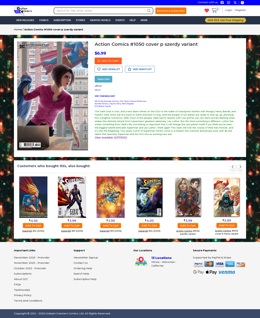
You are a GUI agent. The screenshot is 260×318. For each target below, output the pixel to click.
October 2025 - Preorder (30, 268)
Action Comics (184, 231)
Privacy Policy (22, 295)
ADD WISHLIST (108, 69)
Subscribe (103, 79)
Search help (81, 273)
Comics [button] (43, 20)
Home (18, 29)
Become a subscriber (171, 10)
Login (229, 10)
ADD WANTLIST (140, 69)
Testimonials (22, 289)
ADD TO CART (108, 60)
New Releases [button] (25, 20)
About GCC (21, 279)
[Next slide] (240, 168)
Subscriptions (23, 273)
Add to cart (33, 225)
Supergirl (27, 231)
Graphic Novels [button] (100, 20)
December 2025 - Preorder (32, 257)
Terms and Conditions (28, 300)
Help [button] (133, 20)
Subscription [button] (62, 20)
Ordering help (83, 268)
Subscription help (85, 279)
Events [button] (120, 20)
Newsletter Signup (86, 257)
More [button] (144, 20)
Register (240, 10)
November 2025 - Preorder (32, 262)
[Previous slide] (232, 168)
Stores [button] (80, 20)
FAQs (17, 284)
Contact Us (81, 262)
